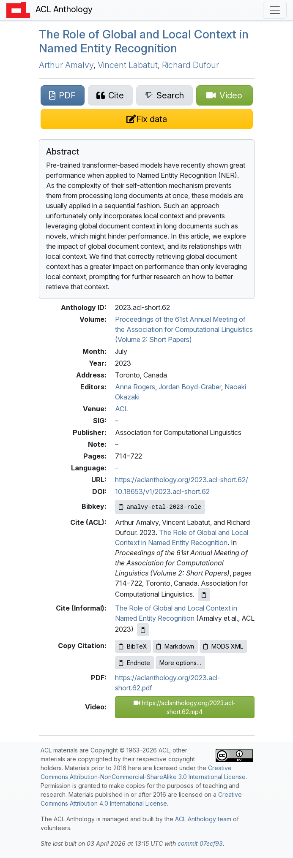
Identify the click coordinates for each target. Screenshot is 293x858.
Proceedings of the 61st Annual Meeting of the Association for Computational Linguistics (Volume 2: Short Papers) (184, 329)
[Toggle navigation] (275, 10)
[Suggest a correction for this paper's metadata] (147, 119)
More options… (180, 662)
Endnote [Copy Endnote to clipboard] (134, 662)
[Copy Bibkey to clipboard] (160, 507)
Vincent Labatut (128, 65)
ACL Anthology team (203, 819)
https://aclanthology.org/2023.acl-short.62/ (181, 479)
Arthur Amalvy (66, 65)
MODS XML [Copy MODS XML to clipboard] (223, 646)
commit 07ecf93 (200, 843)
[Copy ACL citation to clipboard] (204, 594)
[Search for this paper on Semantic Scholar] (164, 95)
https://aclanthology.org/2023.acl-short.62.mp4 (184, 707)
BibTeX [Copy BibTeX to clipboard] (133, 646)
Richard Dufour (190, 65)
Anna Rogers (135, 387)
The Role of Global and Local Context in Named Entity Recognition (144, 41)
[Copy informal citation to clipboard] (143, 629)
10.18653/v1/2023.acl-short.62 (162, 491)
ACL (121, 409)
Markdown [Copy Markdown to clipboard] (175, 646)
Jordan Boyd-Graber (190, 387)
